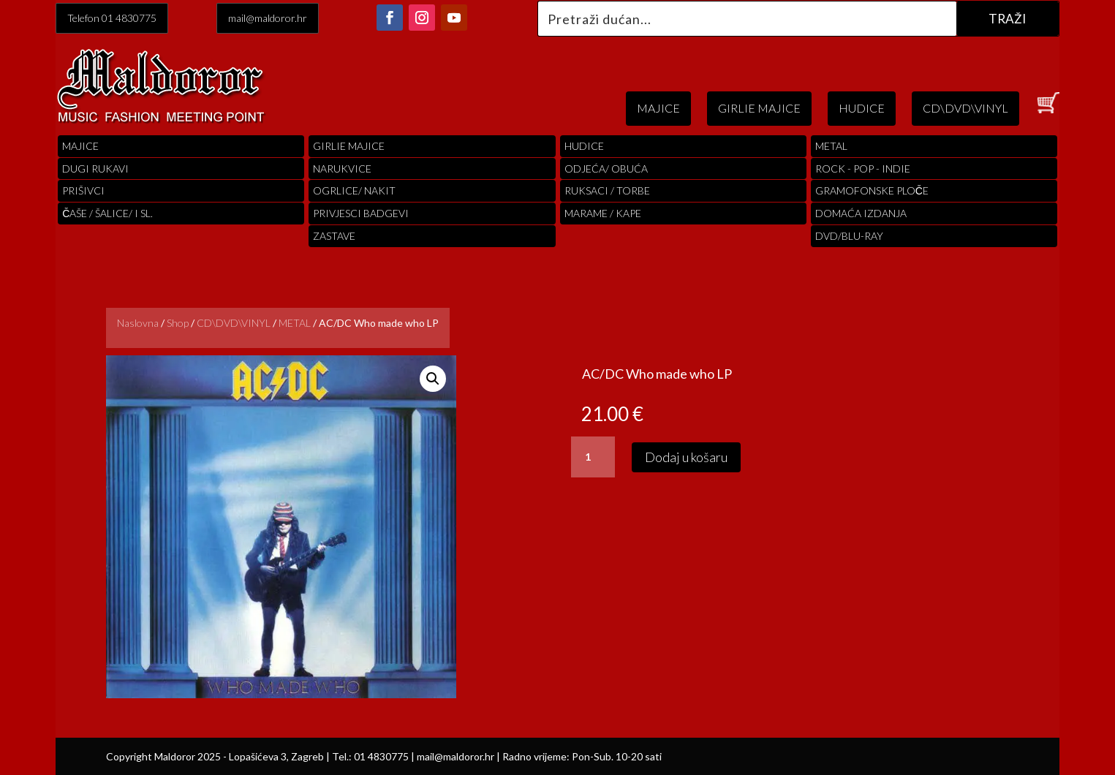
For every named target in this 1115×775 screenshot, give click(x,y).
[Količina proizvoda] (593, 456)
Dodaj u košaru (686, 457)
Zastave (334, 236)
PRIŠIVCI (83, 190)
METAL (295, 323)
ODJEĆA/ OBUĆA (606, 168)
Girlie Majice (349, 146)
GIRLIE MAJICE (759, 108)
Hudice (584, 146)
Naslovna (138, 323)
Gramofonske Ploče (872, 190)
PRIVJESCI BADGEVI (361, 213)
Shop (178, 323)
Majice (80, 146)
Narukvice (342, 168)
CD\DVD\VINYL (965, 108)
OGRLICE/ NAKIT (354, 190)
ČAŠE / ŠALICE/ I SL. (107, 213)
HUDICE (862, 108)
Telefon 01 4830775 (111, 18)
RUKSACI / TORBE (607, 190)
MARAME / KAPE (602, 213)
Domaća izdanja (861, 213)
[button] (433, 379)
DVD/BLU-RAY (849, 236)
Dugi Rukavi (95, 168)
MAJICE (658, 108)
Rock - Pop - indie (862, 168)
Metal (831, 146)
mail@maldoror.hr (267, 18)
